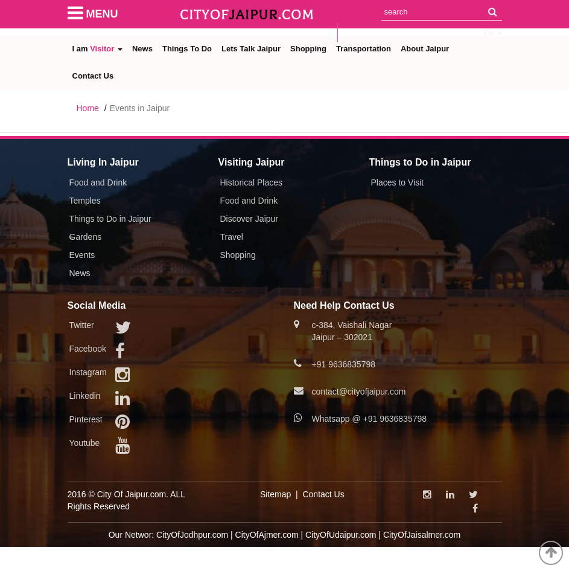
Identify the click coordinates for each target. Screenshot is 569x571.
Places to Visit (397, 182)
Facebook (87, 348)
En (493, 32)
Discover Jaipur (249, 219)
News (142, 48)
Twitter (81, 325)
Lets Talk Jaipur (251, 48)
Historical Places (251, 182)
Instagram (88, 372)
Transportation (363, 48)
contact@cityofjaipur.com (359, 391)
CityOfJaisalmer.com (421, 535)
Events (82, 255)
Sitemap (275, 494)
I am (97, 48)
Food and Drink (98, 182)
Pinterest (86, 419)
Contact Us (93, 75)
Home (88, 108)
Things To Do (187, 48)
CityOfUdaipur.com (340, 535)
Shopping (308, 48)
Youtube (84, 443)
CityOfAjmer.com (267, 535)
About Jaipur (425, 48)
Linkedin (85, 396)
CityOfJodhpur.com (192, 535)
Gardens (85, 237)
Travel (231, 237)
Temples (85, 200)
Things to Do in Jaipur (110, 219)
